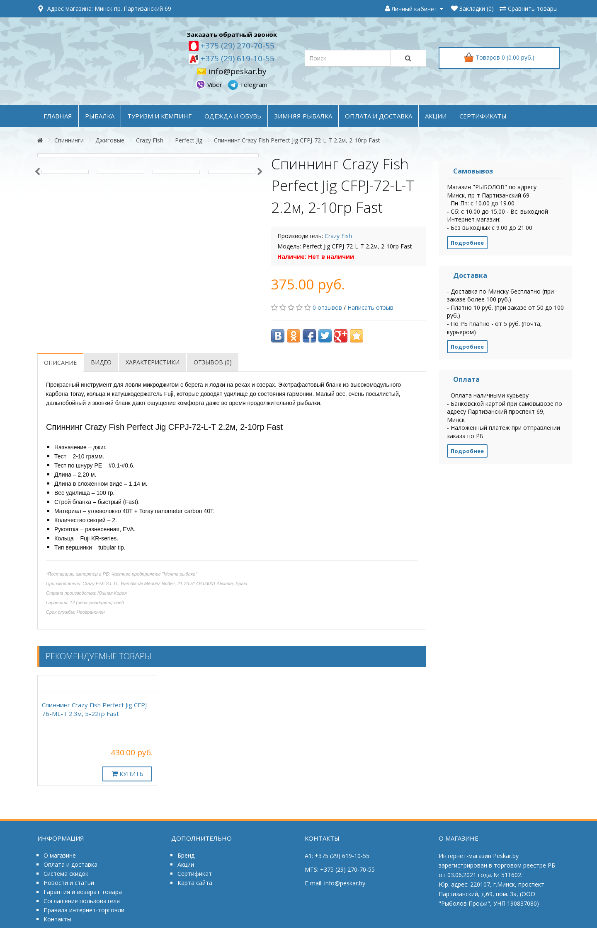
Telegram (247, 84)
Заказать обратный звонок (232, 34)
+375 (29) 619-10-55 (236, 58)
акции (436, 116)
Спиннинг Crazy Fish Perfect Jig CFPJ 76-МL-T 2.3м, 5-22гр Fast (94, 709)
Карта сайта (194, 883)
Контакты (57, 919)
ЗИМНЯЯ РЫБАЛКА (303, 116)
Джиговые (109, 140)
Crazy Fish (149, 140)
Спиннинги (69, 140)
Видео (101, 362)
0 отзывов (327, 307)
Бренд (185, 855)
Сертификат (194, 873)
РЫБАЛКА (99, 116)
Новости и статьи (69, 883)
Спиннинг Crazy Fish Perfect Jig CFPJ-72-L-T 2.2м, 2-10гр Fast (297, 140)
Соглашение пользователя (82, 901)
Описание (60, 362)
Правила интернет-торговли (84, 910)
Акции (185, 864)
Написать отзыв (370, 307)
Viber (210, 84)
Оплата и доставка (70, 864)
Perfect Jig (188, 140)
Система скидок (66, 873)
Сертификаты (483, 116)
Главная (58, 116)
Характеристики (153, 362)
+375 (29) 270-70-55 (236, 45)
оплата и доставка (378, 116)
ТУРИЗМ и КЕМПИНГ (159, 116)
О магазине (60, 855)
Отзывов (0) (213, 362)
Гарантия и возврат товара (83, 892)
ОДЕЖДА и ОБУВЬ (232, 116)
